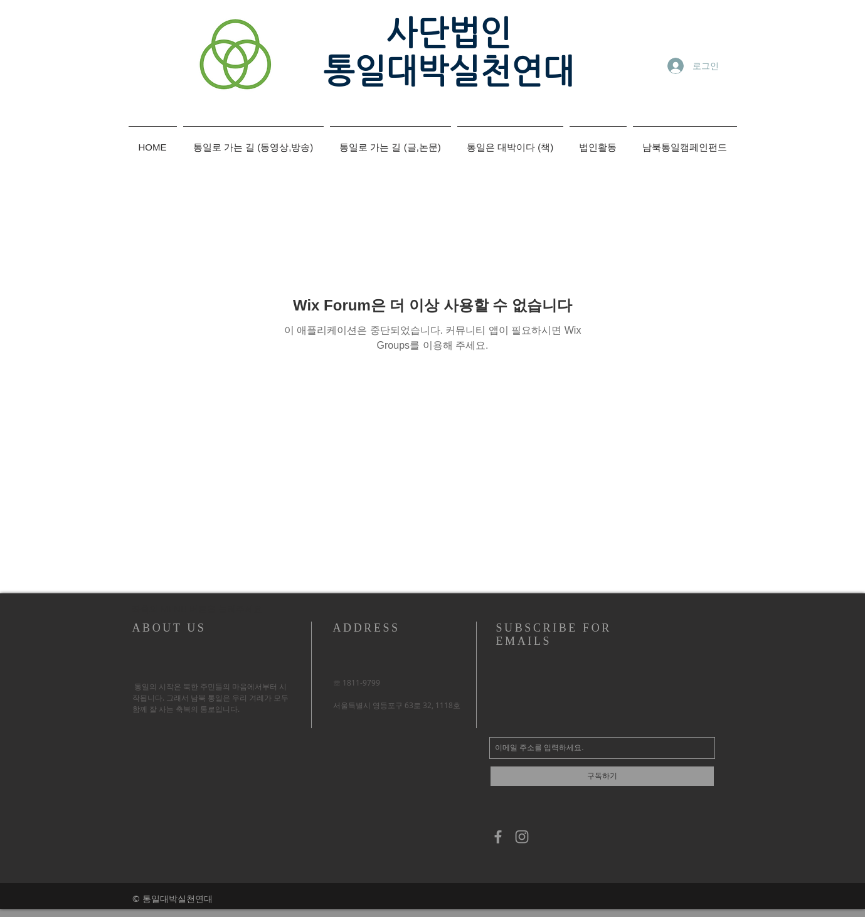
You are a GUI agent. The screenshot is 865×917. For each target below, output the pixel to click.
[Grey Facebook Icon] (498, 836)
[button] (196, 609)
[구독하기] (602, 776)
